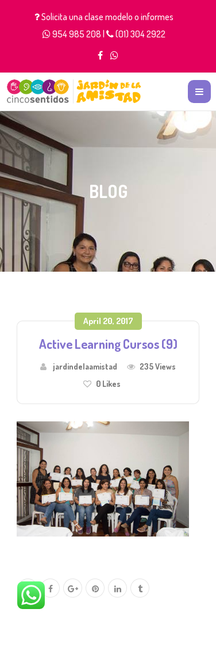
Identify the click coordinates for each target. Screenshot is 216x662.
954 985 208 (76, 34)
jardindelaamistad (85, 366)
